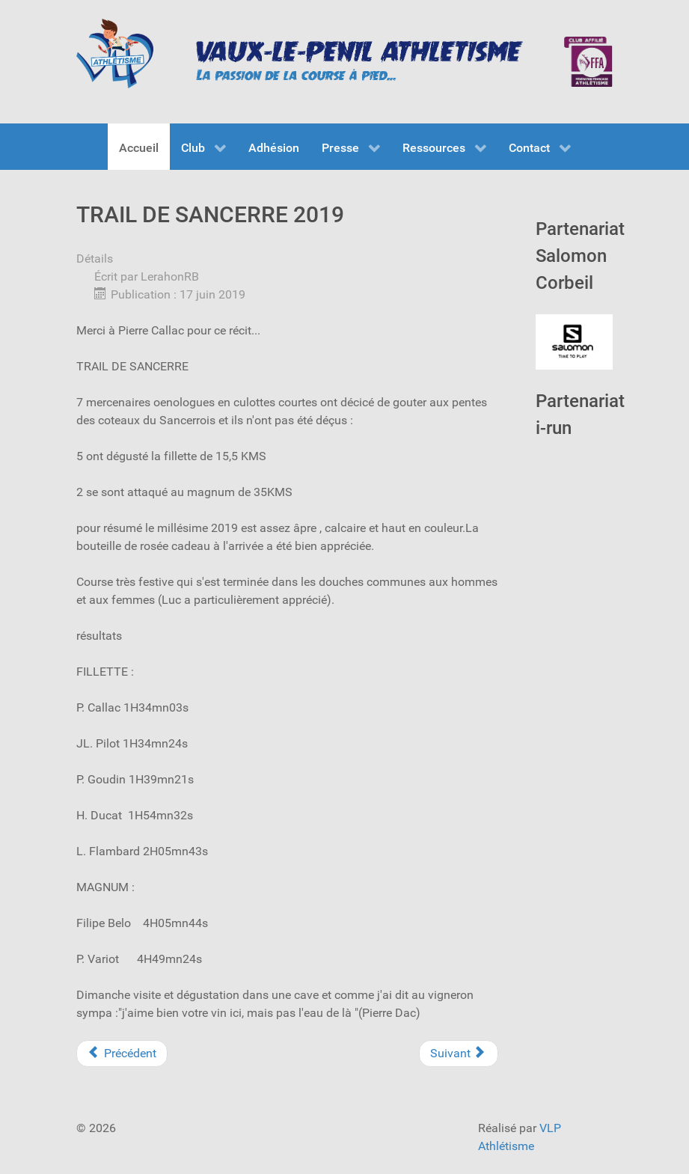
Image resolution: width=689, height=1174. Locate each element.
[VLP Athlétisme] (115, 53)
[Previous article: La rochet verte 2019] (122, 1053)
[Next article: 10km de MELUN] (458, 1053)
